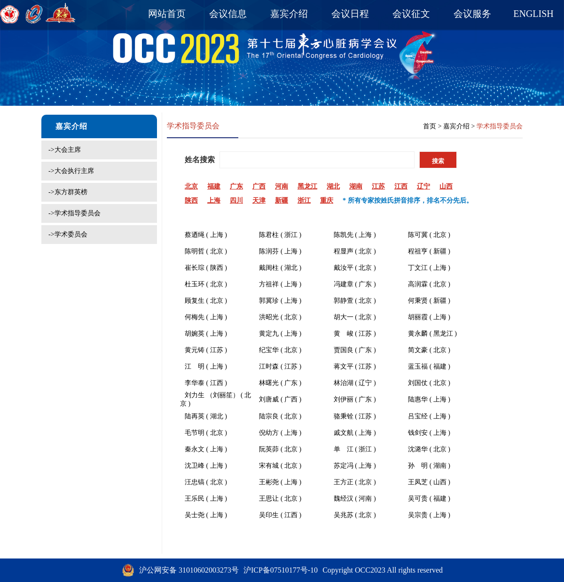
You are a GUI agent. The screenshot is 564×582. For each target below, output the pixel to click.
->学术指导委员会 (74, 213)
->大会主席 (64, 149)
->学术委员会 (67, 234)
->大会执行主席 (71, 170)
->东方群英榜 (67, 192)
